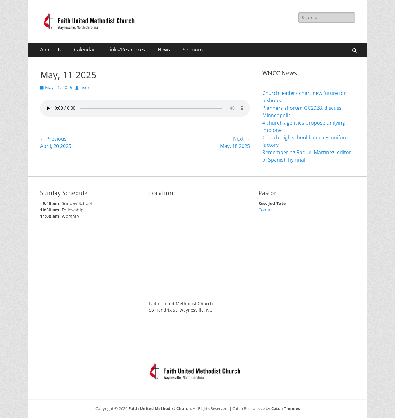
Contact (266, 210)
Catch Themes (285, 408)
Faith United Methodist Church (159, 408)
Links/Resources (126, 49)
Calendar (84, 49)
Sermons (193, 49)
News (164, 49)
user (84, 87)
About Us (51, 49)
